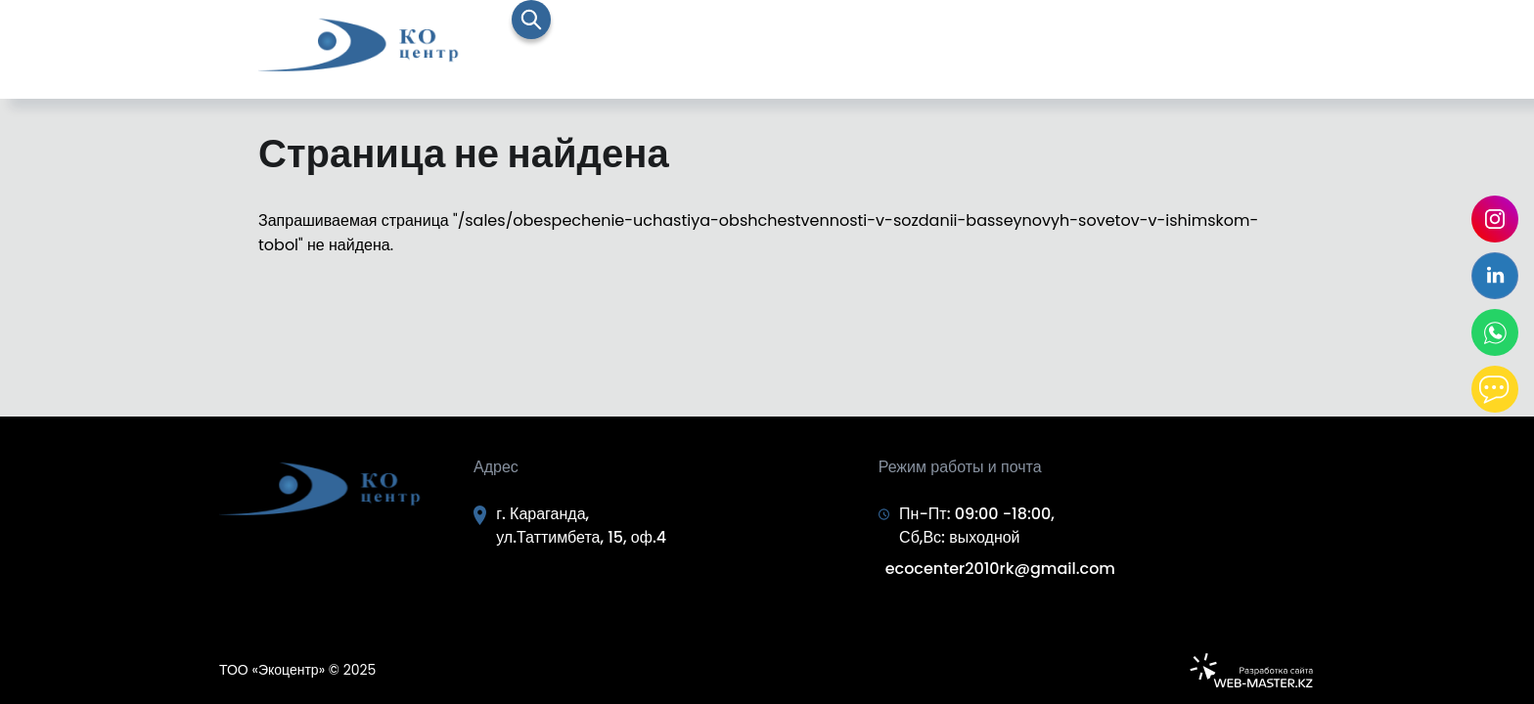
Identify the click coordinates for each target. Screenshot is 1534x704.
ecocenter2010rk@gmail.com (1000, 568)
